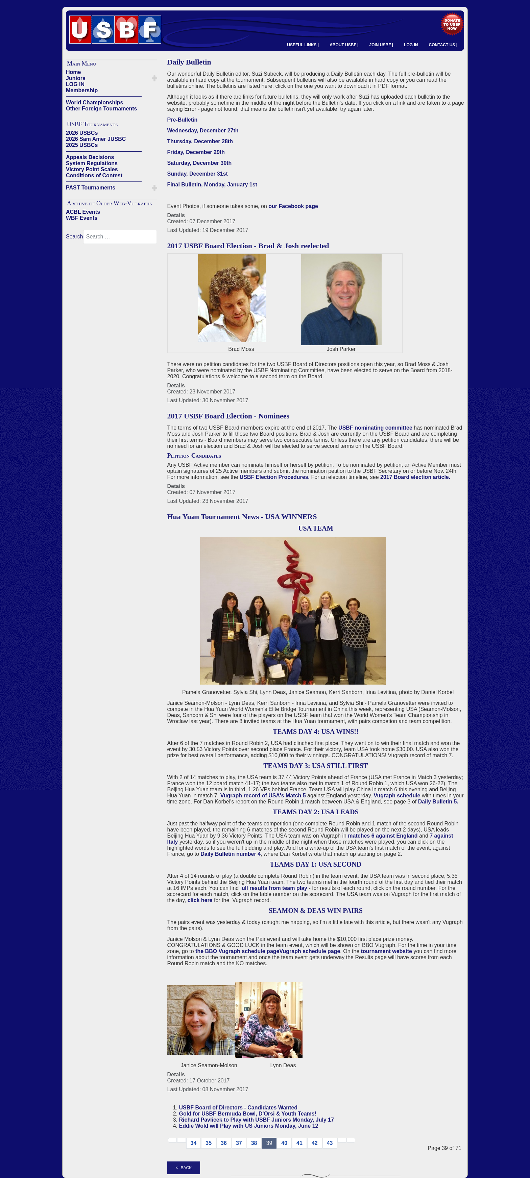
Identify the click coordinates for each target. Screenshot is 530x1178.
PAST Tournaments (90, 187)
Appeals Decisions (90, 157)
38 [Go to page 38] (254, 1143)
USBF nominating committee (375, 428)
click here (200, 900)
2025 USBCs (82, 145)
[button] (154, 78)
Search (74, 236)
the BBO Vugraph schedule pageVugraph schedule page (267, 951)
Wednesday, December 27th (203, 130)
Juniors (76, 78)
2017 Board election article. (415, 477)
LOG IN (411, 45)
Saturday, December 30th (199, 163)
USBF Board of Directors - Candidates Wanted (238, 1107)
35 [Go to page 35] (209, 1143)
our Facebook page (293, 206)
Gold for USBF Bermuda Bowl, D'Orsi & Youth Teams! (248, 1114)
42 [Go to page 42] (315, 1143)
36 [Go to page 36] (224, 1143)
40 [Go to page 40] (284, 1143)
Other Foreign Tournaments (101, 108)
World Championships (94, 102)
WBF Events (81, 218)
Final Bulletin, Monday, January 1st (212, 184)
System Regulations (92, 163)
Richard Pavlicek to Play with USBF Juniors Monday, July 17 (256, 1120)
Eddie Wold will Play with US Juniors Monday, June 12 (248, 1126)
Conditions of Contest (94, 175)
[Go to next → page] (341, 1140)
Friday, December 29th (196, 152)
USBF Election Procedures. (275, 477)
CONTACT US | (443, 45)
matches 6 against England (383, 836)
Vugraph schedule (397, 795)
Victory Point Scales (92, 169)
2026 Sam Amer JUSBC (96, 139)
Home (73, 72)
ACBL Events (83, 212)
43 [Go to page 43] (330, 1143)
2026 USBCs (82, 133)
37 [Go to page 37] (239, 1143)
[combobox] (120, 237)
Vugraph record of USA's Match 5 (263, 795)
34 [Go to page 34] (194, 1143)
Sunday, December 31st (197, 174)
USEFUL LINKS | (303, 45)
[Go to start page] (172, 1140)
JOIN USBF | (381, 45)
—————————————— (104, 96)
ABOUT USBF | (344, 45)
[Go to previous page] (181, 1140)
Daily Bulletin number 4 (230, 854)
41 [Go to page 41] (299, 1143)
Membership (82, 90)
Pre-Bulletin (182, 120)
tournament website (386, 951)
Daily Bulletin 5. (438, 801)
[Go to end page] (350, 1140)
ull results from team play (275, 888)
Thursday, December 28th (200, 141)
